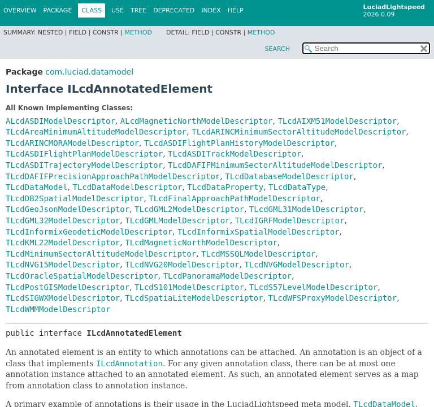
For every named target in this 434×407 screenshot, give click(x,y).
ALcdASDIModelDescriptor (60, 120)
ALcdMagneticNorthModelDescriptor (196, 120)
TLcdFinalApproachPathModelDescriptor (234, 198)
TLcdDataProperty (225, 187)
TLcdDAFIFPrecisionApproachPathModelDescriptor (113, 176)
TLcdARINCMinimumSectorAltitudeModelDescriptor (299, 131)
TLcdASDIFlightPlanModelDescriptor (84, 153)
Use (117, 10)
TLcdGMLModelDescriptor (177, 220)
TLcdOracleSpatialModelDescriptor (82, 275)
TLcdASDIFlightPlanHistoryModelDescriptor (239, 143)
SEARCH (277, 49)
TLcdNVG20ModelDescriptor (182, 264)
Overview (20, 10)
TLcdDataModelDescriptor (127, 187)
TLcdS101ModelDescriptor (189, 287)
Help (236, 10)
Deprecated (173, 10)
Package (58, 10)
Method (138, 32)
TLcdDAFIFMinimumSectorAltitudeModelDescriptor (275, 165)
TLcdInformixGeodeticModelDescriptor (89, 231)
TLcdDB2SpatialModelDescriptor (75, 198)
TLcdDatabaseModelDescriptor (289, 176)
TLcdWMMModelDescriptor (58, 309)
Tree (138, 10)
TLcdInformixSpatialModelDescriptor (258, 231)
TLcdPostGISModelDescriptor (67, 287)
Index (210, 10)
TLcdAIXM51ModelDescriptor (337, 120)
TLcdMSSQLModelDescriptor (258, 253)
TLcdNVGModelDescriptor (296, 264)
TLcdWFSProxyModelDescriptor (332, 297)
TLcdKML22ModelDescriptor (63, 242)
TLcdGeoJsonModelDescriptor (67, 209)
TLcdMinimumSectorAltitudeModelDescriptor (101, 253)
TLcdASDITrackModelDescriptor (234, 153)
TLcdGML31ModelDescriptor (306, 209)
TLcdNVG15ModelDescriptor (63, 264)
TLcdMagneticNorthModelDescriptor (201, 242)
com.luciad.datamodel (89, 71)
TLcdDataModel (37, 187)
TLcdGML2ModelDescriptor (189, 209)
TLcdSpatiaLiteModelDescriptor (194, 297)
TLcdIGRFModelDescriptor (290, 220)
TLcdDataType (297, 187)
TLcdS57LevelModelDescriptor (313, 287)
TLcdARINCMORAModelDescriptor (72, 143)
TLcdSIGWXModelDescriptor (63, 297)
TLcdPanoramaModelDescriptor (227, 275)
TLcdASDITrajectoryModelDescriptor (84, 165)
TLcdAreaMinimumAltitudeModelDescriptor (96, 131)
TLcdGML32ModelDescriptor (63, 220)
